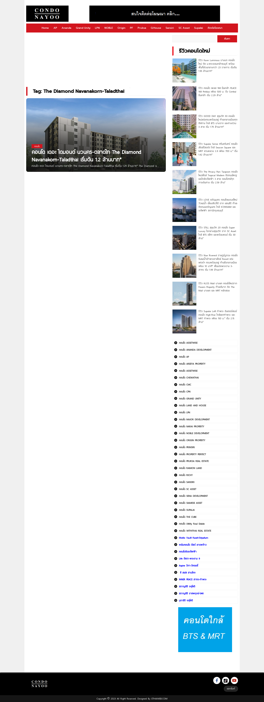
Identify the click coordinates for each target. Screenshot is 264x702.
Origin (121, 28)
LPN (97, 28)
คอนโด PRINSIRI (187, 447)
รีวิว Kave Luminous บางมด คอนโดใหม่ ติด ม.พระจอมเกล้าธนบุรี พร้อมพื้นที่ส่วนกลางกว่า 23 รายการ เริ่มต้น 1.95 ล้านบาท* (217, 65)
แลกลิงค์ (231, 688)
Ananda (66, 28)
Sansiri (170, 28)
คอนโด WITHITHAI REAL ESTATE (195, 531)
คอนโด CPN (184, 391)
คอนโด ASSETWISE (188, 343)
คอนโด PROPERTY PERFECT (192, 454)
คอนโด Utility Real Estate (192, 524)
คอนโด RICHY (186, 475)
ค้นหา (227, 39)
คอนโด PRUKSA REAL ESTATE (194, 461)
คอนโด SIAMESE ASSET (190, 503)
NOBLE (108, 28)
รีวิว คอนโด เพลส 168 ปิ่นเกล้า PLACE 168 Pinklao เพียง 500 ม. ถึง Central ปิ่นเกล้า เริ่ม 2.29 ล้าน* (217, 91)
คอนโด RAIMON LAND (190, 468)
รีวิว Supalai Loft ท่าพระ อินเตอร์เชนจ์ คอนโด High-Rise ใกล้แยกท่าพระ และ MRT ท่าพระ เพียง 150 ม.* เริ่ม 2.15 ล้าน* (217, 316)
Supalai (198, 28)
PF (131, 28)
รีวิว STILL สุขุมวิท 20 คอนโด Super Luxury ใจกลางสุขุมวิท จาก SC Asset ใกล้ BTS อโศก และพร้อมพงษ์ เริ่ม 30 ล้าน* (217, 233)
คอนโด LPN (184, 412)
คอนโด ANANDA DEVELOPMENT (195, 350)
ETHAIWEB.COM (159, 698)
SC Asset (184, 28)
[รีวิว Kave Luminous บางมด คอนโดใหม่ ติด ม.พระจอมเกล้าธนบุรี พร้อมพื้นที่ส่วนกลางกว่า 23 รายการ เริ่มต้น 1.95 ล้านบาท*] (184, 70)
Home (45, 28)
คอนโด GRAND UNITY (190, 398)
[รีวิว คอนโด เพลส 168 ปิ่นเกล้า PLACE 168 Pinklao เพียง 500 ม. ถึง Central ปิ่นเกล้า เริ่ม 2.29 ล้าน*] (184, 98)
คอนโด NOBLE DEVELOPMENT (194, 433)
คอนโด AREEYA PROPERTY (192, 364)
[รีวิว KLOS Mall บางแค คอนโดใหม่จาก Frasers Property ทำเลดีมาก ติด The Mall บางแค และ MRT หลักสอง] (184, 294)
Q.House (156, 28)
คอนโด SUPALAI (187, 510)
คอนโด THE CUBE (187, 517)
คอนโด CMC (185, 384)
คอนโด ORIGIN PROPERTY (192, 440)
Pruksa (142, 28)
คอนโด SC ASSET (187, 489)
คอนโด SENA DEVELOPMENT (193, 496)
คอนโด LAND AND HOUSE (192, 405)
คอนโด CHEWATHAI (189, 377)
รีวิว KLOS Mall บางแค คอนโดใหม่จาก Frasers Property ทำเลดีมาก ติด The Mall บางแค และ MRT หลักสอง (217, 287)
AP (55, 28)
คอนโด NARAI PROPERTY (191, 426)
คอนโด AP (184, 357)
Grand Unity (83, 28)
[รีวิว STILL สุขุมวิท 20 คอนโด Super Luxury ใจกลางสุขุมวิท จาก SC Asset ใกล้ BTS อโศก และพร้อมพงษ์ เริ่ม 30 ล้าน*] (184, 238)
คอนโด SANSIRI (186, 482)
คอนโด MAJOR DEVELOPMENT (194, 419)
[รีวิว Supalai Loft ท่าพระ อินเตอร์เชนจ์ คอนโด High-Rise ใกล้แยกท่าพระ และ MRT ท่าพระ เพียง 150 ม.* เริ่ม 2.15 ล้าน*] (184, 321)
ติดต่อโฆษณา (215, 28)
